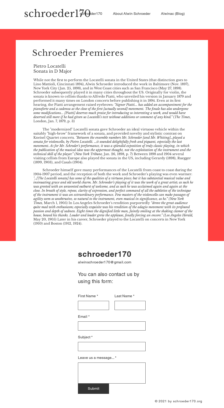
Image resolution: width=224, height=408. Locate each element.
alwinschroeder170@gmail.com (104, 262)
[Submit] (93, 388)
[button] (133, 13)
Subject (84, 337)
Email (82, 316)
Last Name (123, 296)
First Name (87, 296)
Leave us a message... (96, 358)
